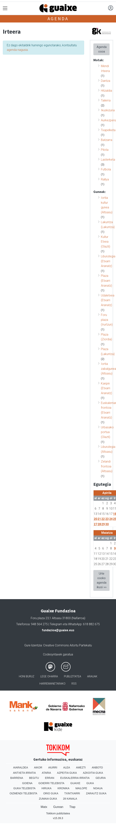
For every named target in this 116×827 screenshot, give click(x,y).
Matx (44, 806)
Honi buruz (26, 676)
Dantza (105, 81)
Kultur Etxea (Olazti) (105, 241)
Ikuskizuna (108, 110)
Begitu (34, 777)
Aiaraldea (20, 767)
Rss (74, 683)
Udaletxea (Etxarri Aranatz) (107, 300)
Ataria (46, 772)
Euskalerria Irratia (74, 777)
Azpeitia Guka (67, 772)
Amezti (81, 767)
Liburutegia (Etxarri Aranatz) (108, 261)
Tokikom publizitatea (58, 813)
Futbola (106, 169)
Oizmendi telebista (23, 793)
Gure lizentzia (33, 645)
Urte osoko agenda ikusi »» (102, 580)
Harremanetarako (52, 683)
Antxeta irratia (24, 772)
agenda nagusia (17, 50)
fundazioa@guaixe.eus (58, 630)
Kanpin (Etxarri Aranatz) (106, 388)
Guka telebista (24, 788)
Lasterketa (108, 159)
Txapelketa (108, 130)
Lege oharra (49, 676)
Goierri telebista (51, 783)
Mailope (81, 788)
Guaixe (75, 783)
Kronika (63, 788)
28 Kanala (70, 798)
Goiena (27, 783)
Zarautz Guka (96, 793)
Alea (66, 767)
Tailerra (106, 100)
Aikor (38, 767)
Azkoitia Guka (93, 772)
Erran (49, 777)
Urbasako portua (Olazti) (107, 432)
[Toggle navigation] (5, 8)
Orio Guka (50, 793)
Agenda (58, 19)
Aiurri (52, 767)
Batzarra (106, 140)
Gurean (58, 806)
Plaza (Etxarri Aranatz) (106, 280)
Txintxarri (72, 793)
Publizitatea (72, 676)
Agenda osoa (102, 49)
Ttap (72, 806)
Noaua (98, 788)
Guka (90, 783)
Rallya (105, 179)
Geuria (101, 777)
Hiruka (46, 788)
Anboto (97, 767)
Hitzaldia (106, 90)
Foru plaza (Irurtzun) (107, 319)
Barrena (16, 777)
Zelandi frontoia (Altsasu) (106, 466)
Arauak (92, 676)
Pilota (104, 150)
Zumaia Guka (48, 798)
